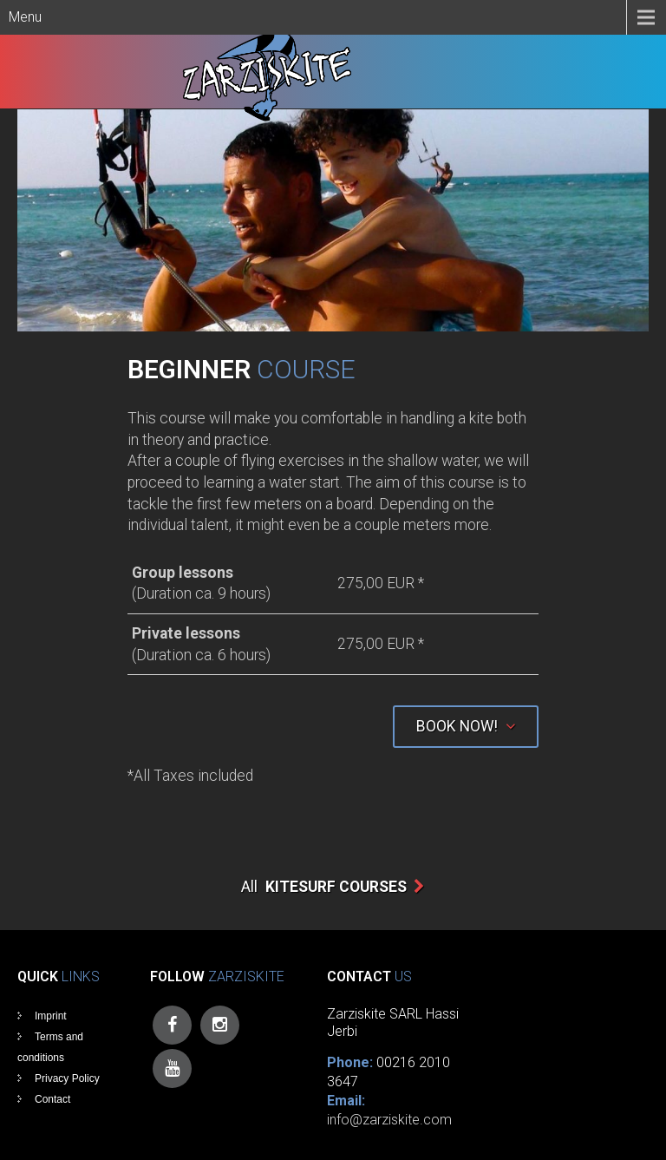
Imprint (51, 1016)
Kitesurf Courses (336, 886)
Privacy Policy (67, 1078)
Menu (25, 17)
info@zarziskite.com (389, 1119)
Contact (52, 1099)
